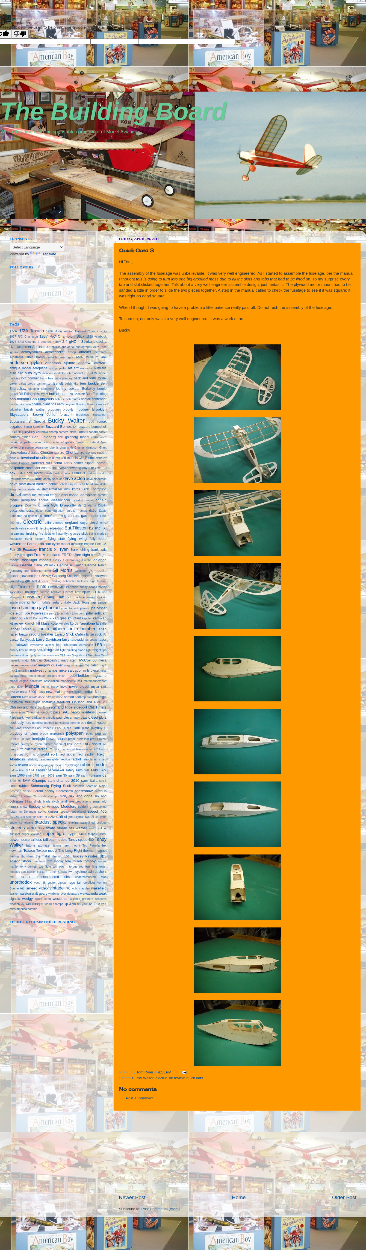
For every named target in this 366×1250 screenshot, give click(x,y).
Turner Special (57, 871)
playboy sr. (19, 733)
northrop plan (83, 697)
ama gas (66, 357)
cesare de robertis (47, 447)
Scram (38, 791)
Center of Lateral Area (91, 442)
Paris (13, 717)
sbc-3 (103, 780)
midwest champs (44, 670)
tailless (36, 840)
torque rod (76, 866)
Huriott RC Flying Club (43, 597)
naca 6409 (28, 692)
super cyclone (31, 834)
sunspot (15, 834)
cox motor (34, 473)
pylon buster (43, 744)
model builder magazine (87, 676)
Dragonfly (68, 505)
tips (103, 855)
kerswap (100, 618)
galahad (100, 560)
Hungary (15, 597)
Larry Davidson (48, 639)
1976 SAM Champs (23, 341)
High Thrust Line (22, 587)
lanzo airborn (52, 628)
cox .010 (101, 468)
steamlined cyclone (93, 822)
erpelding (57, 528)
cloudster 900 (41, 463)
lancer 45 (29, 629)
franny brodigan (21, 555)
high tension (98, 581)
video (43, 888)
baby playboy (63, 378)
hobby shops (88, 587)
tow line (91, 866)
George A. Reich (70, 565)
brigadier (15, 409)
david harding (37, 484)
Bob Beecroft (76, 394)
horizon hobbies (50, 592)
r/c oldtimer (28, 749)
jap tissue (99, 602)
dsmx (92, 505)
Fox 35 (15, 550)
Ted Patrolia (91, 845)
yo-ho (76, 904)
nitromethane (54, 697)
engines (58, 522)
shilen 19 (16, 796)
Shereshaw (64, 791)
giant (48, 570)
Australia (100, 368)
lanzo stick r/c (96, 634)
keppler (87, 618)
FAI (104, 528)
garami (14, 565)
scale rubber (19, 786)
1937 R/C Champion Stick (62, 336)
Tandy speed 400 (81, 840)
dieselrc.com (60, 500)
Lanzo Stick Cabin (70, 634)
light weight (93, 650)
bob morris (73, 399)
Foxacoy (30, 550)
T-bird (82, 834)
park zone (38, 717)
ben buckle (89, 383)
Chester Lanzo (52, 452)
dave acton (74, 478)
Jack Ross (81, 602)
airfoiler (85, 352)
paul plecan (64, 717)
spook (89, 817)
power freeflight (33, 739)
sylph (72, 834)
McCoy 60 (88, 660)
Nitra (25, 697)
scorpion (78, 786)
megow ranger (73, 665)
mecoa (14, 665)
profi (93, 738)
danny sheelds (53, 479)
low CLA (60, 655)
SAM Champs (34, 780)
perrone (75, 722)
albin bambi (35, 357)
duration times (77, 510)
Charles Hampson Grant (90, 447)
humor (102, 592)
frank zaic (99, 550)
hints (41, 586)
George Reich (96, 565)
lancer (15, 629)
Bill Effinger (27, 394)
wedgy (27, 899)
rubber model (93, 764)
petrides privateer (94, 723)
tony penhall (28, 866)
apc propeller (58, 368)
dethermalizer (52, 489)
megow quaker (50, 665)
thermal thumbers (22, 856)
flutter (59, 533)
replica (65, 759)
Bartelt (58, 383)
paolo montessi (83, 712)
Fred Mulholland (47, 555)
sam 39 (74, 775)
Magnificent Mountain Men (89, 655)
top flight (45, 866)
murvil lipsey (50, 686)
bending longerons (41, 388)
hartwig (56, 581)
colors (68, 463)
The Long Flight (70, 851)
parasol (102, 712)
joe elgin (16, 613)
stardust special (51, 821)
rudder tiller (17, 770)
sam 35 (61, 775)
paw (77, 717)
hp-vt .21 (89, 592)
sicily (63, 796)
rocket (59, 765)
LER (98, 645)
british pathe (34, 409)
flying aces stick (76, 533)
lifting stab (51, 650)
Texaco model (46, 851)
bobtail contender (94, 399)
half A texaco (41, 581)
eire (18, 522)
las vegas (91, 639)
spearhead (78, 811)
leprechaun (86, 644)
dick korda (72, 489)
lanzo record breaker (36, 634)
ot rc (49, 712)
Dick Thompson (94, 489)
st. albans (26, 822)
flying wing (77, 539)
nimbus (88, 692)
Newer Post (132, 1197)
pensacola (62, 722)
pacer (57, 712)
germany (16, 571)
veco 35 (40, 882)
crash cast (52, 473)
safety (70, 770)
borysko (70, 404)
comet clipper (84, 463)
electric (161, 1078)
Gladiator (81, 570)
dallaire (36, 479)
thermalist (43, 856)
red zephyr (86, 754)
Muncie (32, 686)
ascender (86, 368)
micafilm (23, 670)
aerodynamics (31, 352)
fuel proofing (72, 560)
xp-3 (67, 904)
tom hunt (39, 861)
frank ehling (80, 550)
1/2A (13, 331)
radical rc (45, 749)
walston (25, 893)
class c (14, 457)
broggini (54, 409)
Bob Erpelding (96, 394)
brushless (82, 414)
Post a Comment (140, 1098)
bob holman (19, 399)
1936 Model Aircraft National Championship (76, 331)
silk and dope (81, 796)
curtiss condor (97, 473)
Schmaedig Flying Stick (51, 786)
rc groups (16, 754)
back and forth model (90, 378)
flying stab (56, 539)
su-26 (92, 828)
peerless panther (43, 722)
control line (49, 468)
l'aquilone (87, 623)
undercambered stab (91, 877)
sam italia (89, 780)
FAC (98, 528)
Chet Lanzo (75, 452)
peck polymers (20, 723)
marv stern (69, 660)
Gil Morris (63, 570)
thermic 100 (60, 856)
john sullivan (96, 613)
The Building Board (113, 111)
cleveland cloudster (35, 458)
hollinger (31, 592)
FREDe (67, 555)
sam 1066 (17, 775)
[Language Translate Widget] (37, 247)
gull (27, 581)
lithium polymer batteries (38, 655)
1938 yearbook (96, 336)
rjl (52, 765)
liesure (23, 650)
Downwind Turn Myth (41, 505)
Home (239, 1197)
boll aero (57, 404)
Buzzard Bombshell (61, 427)
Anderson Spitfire (60, 363)
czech (25, 479)
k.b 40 (28, 618)
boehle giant (41, 404)
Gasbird (26, 565)
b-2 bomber (30, 378)
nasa (41, 692)
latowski (22, 645)
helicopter (69, 581)
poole (89, 733)
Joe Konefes (34, 613)
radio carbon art (64, 749)
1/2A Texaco (31, 330)
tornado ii (60, 866)
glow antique (29, 576)
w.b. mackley (81, 888)
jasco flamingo (24, 607)
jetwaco (85, 608)
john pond (78, 613)
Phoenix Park (32, 728)
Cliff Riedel (87, 458)
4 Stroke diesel (90, 341)
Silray (28, 801)
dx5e (92, 511)
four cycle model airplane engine (69, 544)
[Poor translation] (20, 34)
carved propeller (20, 442)
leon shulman (66, 645)
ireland (57, 602)
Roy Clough (71, 765)
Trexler (31, 871)
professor (83, 738)
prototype (26, 744)
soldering (84, 807)
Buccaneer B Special (27, 421)
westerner (60, 899)
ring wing (44, 765)
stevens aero (23, 827)
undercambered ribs (53, 877)
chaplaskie (66, 447)
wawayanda (89, 893)
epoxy (31, 528)
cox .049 (17, 473)
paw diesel (89, 717)
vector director (58, 882)
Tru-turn (42, 871)
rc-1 (54, 754)
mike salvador (70, 670)
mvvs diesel (79, 686)
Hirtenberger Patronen (63, 587)
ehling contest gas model (78, 516)
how (78, 592)
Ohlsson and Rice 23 (89, 702)
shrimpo (53, 796)
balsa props (27, 383)
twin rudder (20, 877)
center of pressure (22, 447)
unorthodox (21, 882)
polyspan (75, 733)
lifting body (36, 650)
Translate (43, 254)
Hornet (68, 592)
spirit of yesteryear (70, 817)
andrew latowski (92, 363)
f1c (91, 528)
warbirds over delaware (63, 893)
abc (63, 347)
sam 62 (100, 775)
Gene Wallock (44, 565)
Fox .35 (101, 544)
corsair (63, 468)
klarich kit (32, 623)
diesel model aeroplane (77, 495)
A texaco (38, 347)
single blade (42, 801)
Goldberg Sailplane (66, 576)
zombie (32, 909)
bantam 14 (44, 383)
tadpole (93, 834)
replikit (76, 759)
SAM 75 (15, 780)
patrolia (50, 717)
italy (67, 602)
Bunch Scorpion (34, 426)
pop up (101, 734)
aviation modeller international (62, 373)
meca (102, 660)
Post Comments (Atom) (160, 1209)
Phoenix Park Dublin (57, 728)
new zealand (55, 692)
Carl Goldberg (44, 437)
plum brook (39, 734)
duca (13, 511)
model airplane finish (51, 675)
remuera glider (50, 759)
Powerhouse (56, 739)
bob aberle (58, 394)
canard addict (98, 432)
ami (104, 357)
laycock (50, 644)
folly (93, 539)
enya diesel (89, 523)
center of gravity (63, 442)
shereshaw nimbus (91, 791)
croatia (65, 473)
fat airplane (17, 533)
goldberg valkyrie (94, 576)
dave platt (18, 484)
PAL (66, 712)
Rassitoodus (84, 749)
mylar (95, 687)
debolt (53, 484)
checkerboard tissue (24, 453)
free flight (82, 555)
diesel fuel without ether (39, 495)
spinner (31, 816)
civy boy (90, 452)
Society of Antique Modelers (52, 806)
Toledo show (20, 861)
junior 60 (16, 618)
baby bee (46, 378)
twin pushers (97, 872)
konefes (64, 623)
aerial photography (79, 347)
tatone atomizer (38, 845)
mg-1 (103, 665)
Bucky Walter (142, 1078)
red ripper (67, 754)
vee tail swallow (82, 883)
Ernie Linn (42, 528)
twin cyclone (77, 872)
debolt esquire (68, 484)
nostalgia (100, 697)
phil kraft (16, 728)
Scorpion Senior (20, 791)
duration (58, 510)
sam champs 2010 (63, 780)
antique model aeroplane (28, 368)
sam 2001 (47, 775)
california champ (47, 432)
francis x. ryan (54, 549)
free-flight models (36, 560)
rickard (23, 765)
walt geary (39, 893)
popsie (15, 739)
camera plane (68, 432)
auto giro (16, 373)
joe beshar (99, 608)
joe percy (50, 613)
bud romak (97, 421)
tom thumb (73, 861)
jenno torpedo (70, 608)
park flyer (24, 717)
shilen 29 (30, 796)
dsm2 (82, 505)
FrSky (57, 560)
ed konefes (47, 516)
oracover (15, 712)
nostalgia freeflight (56, 702)
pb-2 (103, 717)
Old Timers (97, 707)
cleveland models (65, 458)
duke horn (43, 510)
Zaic (97, 904)
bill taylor (42, 394)
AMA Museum (87, 357)
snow (23, 806)
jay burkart (49, 607)
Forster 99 (35, 544)
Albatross (16, 357)
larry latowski (73, 639)
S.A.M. (30, 770)
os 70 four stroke (33, 712)
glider (14, 576)
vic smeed (28, 888)
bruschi (67, 414)
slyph (55, 801)
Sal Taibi (91, 770)
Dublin (102, 505)
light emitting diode (72, 650)
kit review (176, 1078)
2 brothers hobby (49, 341)
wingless (101, 898)
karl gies (60, 618)
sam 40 (87, 775)
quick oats (194, 1078)
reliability (32, 759)
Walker (14, 893)
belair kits (71, 383)
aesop (72, 352)
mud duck (16, 686)
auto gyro (33, 373)
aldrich (52, 357)
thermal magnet (95, 851)
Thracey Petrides (84, 856)
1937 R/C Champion (24, 336)
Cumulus (78, 473)
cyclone (15, 479)
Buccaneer (99, 414)
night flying (74, 691)
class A (102, 452)
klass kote (49, 623)
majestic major (19, 660)
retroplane (89, 759)
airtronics (101, 352)
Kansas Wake (42, 618)
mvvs (63, 686)
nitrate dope (37, 697)
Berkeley (88, 389)
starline (74, 822)
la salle (101, 623)
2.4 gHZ (69, 341)
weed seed (43, 898)
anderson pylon (26, 362)
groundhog (17, 581)
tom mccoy (55, 861)
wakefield (99, 888)
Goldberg (45, 576)
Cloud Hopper (19, 463)
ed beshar (30, 515)
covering (75, 468)
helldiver (82, 581)
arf (70, 368)
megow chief (28, 665)
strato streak (56, 828)
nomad (69, 697)
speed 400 (97, 811)
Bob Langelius (42, 399)
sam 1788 (32, 775)
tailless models (55, 840)
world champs (54, 904)
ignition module (39, 602)
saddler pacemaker (50, 770)
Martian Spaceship (45, 660)
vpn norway (14, 229)
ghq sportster (33, 570)
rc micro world (37, 754)
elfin (48, 523)
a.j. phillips (53, 347)
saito (79, 770)
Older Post (344, 1197)
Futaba (87, 560)
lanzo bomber (81, 628)
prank (71, 738)
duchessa (26, 511)
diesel (15, 494)
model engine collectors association (34, 681)
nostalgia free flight (25, 702)
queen (58, 744)
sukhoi (102, 828)
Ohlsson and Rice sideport (65, 707)
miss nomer (28, 675)
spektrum (17, 817)
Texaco (29, 850)
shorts (42, 796)
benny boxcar (68, 389)
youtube (87, 904)
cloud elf (101, 457)
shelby (49, 791)
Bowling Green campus (91, 404)
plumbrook (57, 733)
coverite (88, 468)
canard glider (20, 437)
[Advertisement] (238, 1152)
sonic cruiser (48, 811)
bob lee (60, 399)
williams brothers (81, 898)
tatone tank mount (66, 845)
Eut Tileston (76, 527)
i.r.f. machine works (81, 597)
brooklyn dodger (76, 409)
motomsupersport (95, 681)
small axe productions (76, 801)
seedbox (7, 229)
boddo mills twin (20, 404)
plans (85, 728)
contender (32, 468)
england (71, 522)
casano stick (41, 442)
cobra (58, 463)
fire (41, 533)
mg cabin (92, 665)
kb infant (74, 618)
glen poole (97, 571)
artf (76, 368)
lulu (68, 655)
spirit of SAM (46, 816)
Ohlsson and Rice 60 (26, 707)
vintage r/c (59, 887)
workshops (34, 904)
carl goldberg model (73, 437)
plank (77, 728)
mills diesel (91, 670)
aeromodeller (55, 352)
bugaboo (16, 427)
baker (13, 383)
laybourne (36, 644)
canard (83, 432)
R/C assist (92, 744)
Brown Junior (45, 414)
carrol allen (99, 437)
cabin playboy (23, 432)
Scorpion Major (96, 786)
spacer (65, 811)
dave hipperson (96, 479)
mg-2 (13, 670)
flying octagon (35, 538)
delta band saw (89, 484)
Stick (41, 828)
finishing (31, 533)
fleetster (50, 533)
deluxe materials (28, 489)
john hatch (64, 613)
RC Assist (100, 749)
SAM (103, 770)
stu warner (78, 828)
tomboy (90, 861)
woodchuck (17, 904)
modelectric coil (71, 681)
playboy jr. (99, 728)
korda (74, 623)
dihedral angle (83, 500)
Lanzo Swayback (22, 640)
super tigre (54, 833)
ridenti (33, 765)
